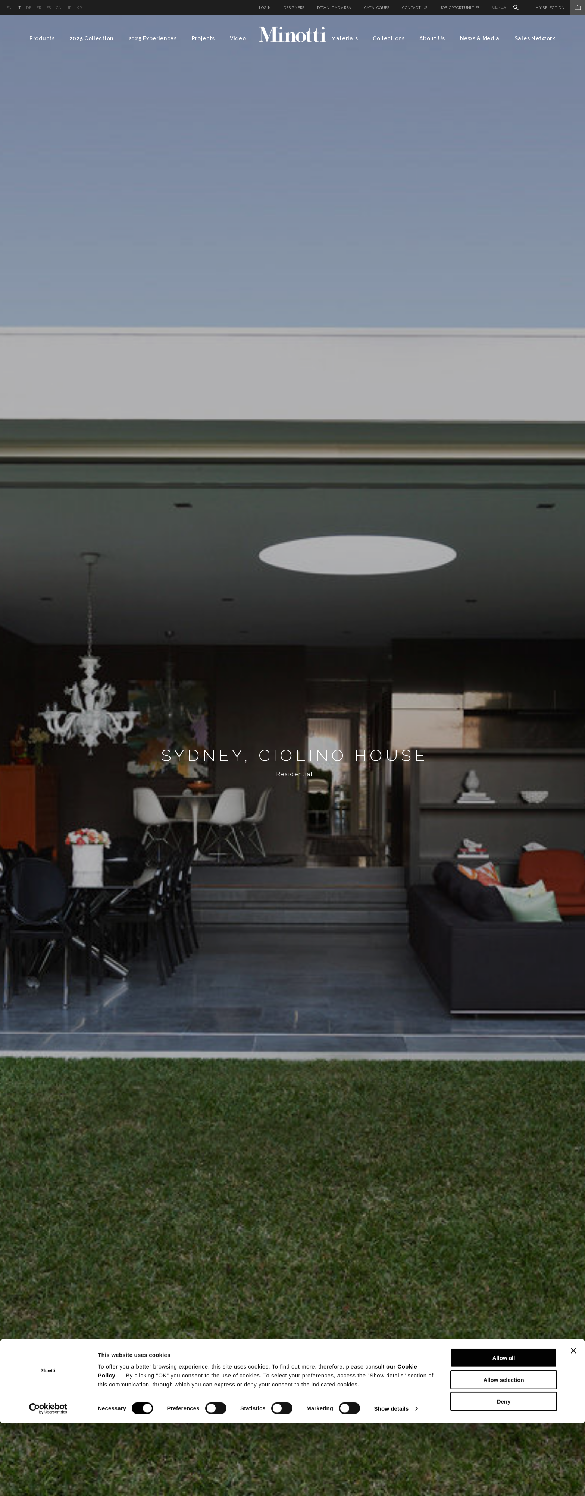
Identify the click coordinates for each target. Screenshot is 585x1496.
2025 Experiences (152, 38)
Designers (294, 8)
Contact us (415, 8)
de (28, 8)
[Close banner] (573, 1423)
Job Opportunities (460, 8)
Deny (504, 1474)
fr (39, 8)
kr (79, 8)
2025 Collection (91, 38)
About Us (432, 38)
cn (59, 8)
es (48, 8)
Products (42, 38)
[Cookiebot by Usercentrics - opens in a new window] (48, 1481)
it (19, 8)
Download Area (334, 8)
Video (238, 38)
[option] (292, 755)
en (9, 8)
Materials (344, 38)
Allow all (503, 1430)
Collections (389, 38)
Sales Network (535, 38)
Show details (391, 1481)
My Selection (560, 7)
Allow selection (503, 1452)
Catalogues (377, 8)
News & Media (480, 38)
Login (265, 8)
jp (69, 8)
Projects (203, 38)
